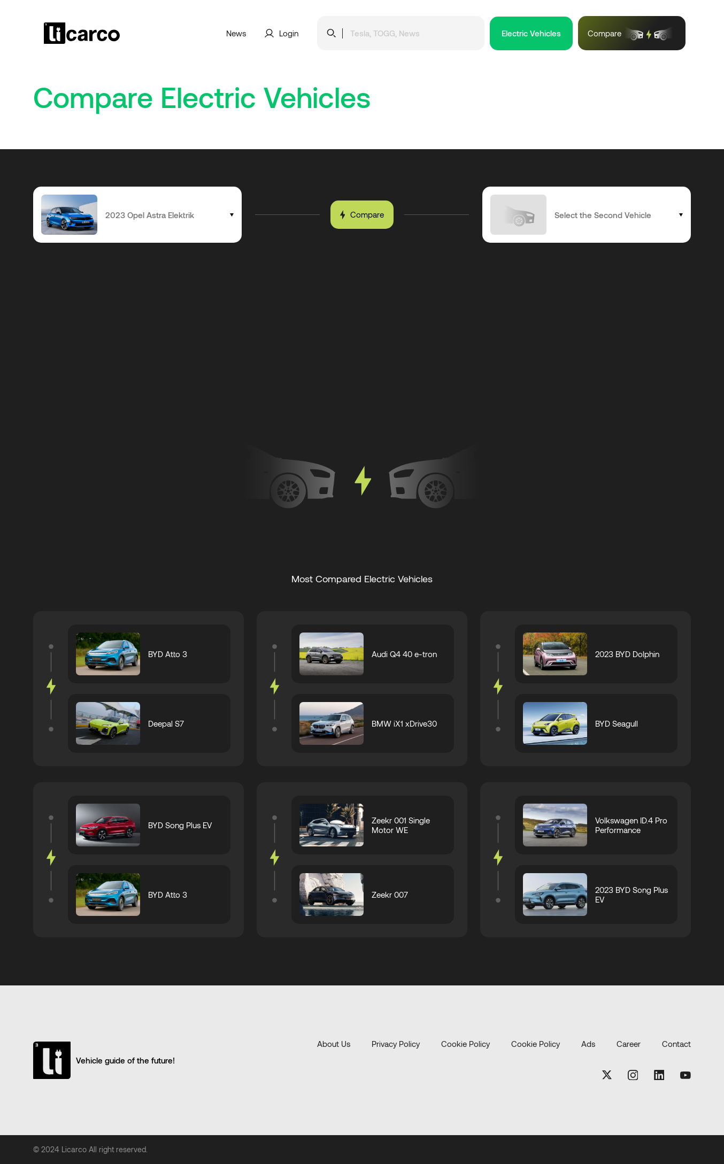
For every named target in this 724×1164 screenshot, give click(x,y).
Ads (588, 1044)
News (236, 33)
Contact (676, 1044)
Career (629, 1044)
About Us (333, 1044)
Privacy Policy (396, 1044)
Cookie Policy (465, 1044)
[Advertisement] (362, 323)
